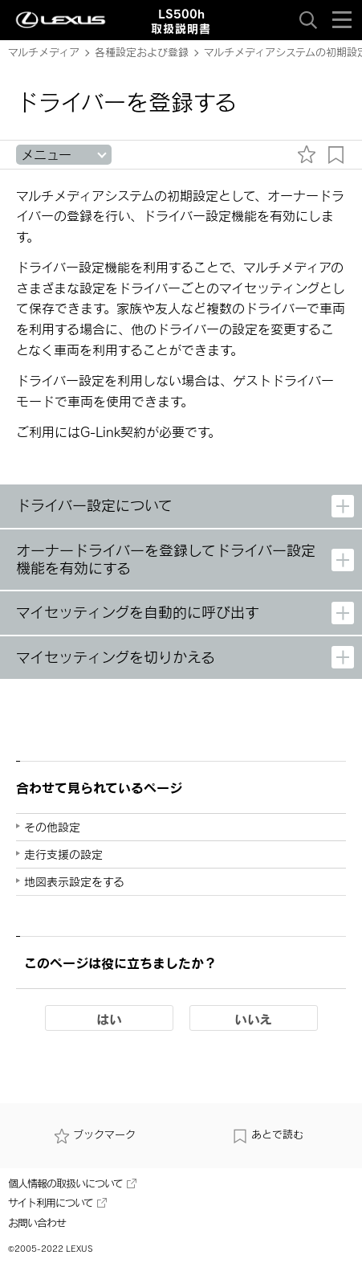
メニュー (46, 154)
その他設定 (52, 827)
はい (109, 1019)
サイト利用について (57, 1202)
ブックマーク (95, 1134)
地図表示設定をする (74, 882)
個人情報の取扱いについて (72, 1183)
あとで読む (267, 1134)
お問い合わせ (37, 1222)
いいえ (253, 1019)
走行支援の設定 (63, 854)
